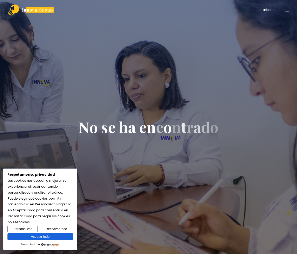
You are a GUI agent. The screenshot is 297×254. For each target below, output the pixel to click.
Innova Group (37, 10)
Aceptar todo (40, 236)
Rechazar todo (56, 229)
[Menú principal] (285, 10)
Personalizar (22, 229)
